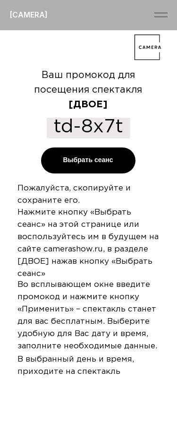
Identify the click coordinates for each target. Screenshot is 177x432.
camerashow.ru (73, 249)
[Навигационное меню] (161, 15)
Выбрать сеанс (88, 160)
